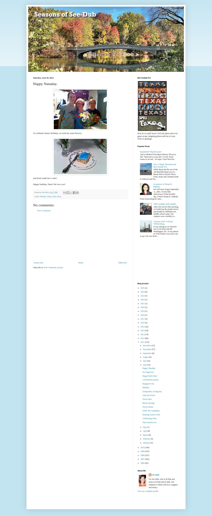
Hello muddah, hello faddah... (165, 204)
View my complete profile (147, 491)
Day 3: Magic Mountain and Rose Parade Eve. (165, 165)
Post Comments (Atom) (53, 267)
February (147, 439)
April (145, 431)
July (145, 361)
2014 (143, 330)
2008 (143, 455)
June (145, 365)
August (146, 357)
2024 (143, 292)
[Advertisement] (80, 236)
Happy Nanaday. (149, 368)
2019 (143, 311)
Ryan (59, 196)
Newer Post (38, 263)
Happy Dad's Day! (149, 376)
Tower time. (147, 399)
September (147, 353)
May (145, 427)
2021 (143, 303)
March (146, 435)
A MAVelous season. (150, 380)
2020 (143, 307)
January (146, 443)
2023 (143, 296)
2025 (143, 288)
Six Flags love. (148, 372)
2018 (143, 315)
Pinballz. (145, 387)
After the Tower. (149, 395)
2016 (143, 323)
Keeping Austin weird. (151, 414)
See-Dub (155, 475)
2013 (143, 334)
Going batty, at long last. (152, 391)
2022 (143, 299)
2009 (143, 451)
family (49, 196)
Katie (54, 196)
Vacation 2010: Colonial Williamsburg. (163, 222)
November (147, 349)
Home (80, 263)
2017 (143, 319)
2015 (143, 327)
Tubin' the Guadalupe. (151, 411)
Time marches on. (149, 422)
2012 (143, 338)
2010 (143, 447)
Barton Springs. (148, 403)
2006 (143, 463)
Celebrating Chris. (149, 418)
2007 (143, 459)
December (147, 345)
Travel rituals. (148, 407)
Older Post (122, 263)
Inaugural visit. (148, 384)
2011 (143, 342)
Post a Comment (43, 210)
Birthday (43, 196)
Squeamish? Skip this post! (150, 152)
